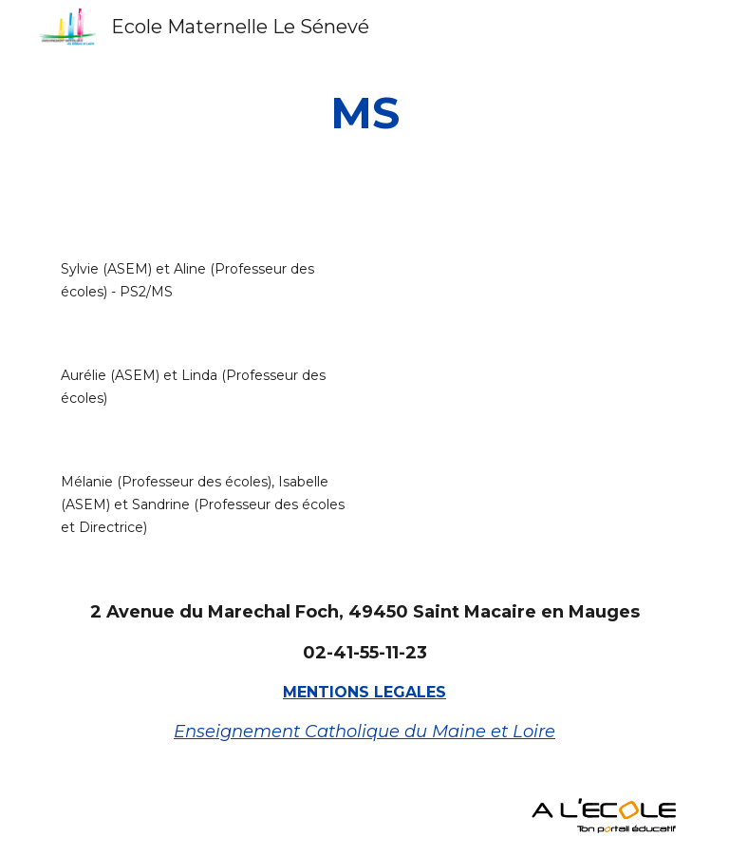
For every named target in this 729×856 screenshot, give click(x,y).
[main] (364, 113)
